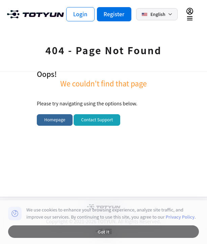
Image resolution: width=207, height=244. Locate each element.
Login (80, 14)
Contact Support (97, 120)
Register (114, 14)
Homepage (54, 120)
